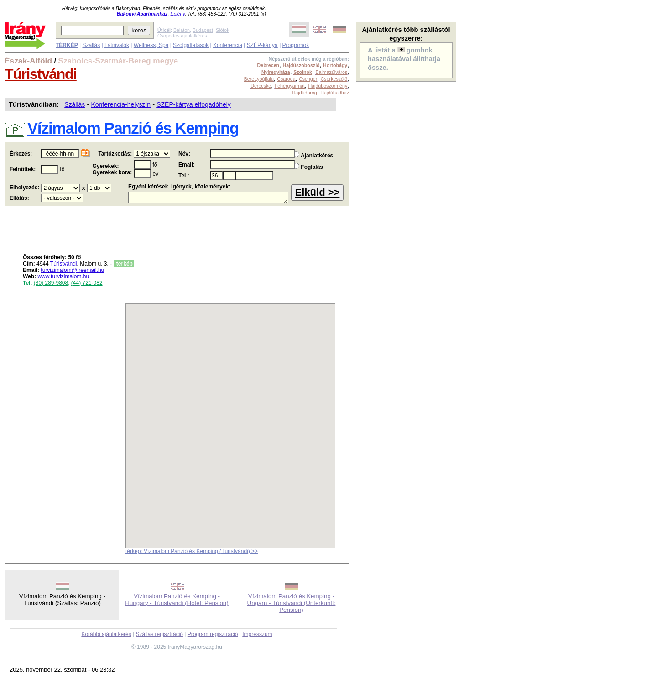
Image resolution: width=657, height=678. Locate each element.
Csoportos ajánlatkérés (182, 35)
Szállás (91, 45)
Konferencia (227, 45)
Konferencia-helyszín (121, 104)
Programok (295, 45)
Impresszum (257, 634)
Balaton (181, 30)
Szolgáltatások (191, 45)
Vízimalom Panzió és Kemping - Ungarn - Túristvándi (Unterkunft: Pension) (291, 603)
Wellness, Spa (151, 45)
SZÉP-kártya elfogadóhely (193, 104)
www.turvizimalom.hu (63, 276)
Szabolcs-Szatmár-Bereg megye (118, 60)
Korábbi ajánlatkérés (106, 634)
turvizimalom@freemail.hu (72, 270)
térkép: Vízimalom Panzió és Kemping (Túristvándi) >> (191, 551)
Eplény (177, 13)
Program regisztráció (213, 634)
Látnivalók (116, 45)
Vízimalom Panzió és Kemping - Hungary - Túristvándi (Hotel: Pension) (176, 599)
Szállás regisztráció (159, 634)
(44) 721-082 (87, 283)
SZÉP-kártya (262, 45)
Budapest (203, 30)
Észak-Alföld (28, 60)
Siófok (222, 30)
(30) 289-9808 (51, 283)
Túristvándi (41, 74)
